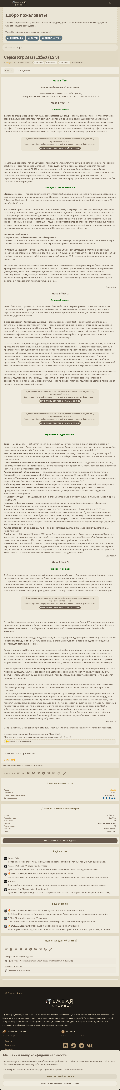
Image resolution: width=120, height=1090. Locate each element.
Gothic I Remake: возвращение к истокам (40, 873)
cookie (33, 1061)
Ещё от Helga (60, 903)
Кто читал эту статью (20, 753)
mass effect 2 (51, 62)
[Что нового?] (110, 3)
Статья (9, 70)
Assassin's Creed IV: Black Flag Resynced (27, 865)
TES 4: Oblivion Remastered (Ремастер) (27, 918)
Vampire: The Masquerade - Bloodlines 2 (28, 888)
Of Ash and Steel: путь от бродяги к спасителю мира (46, 910)
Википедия (111, 287)
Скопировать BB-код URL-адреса (18, 956)
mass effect (38, 62)
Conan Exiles (14, 858)
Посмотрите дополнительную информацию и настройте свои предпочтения (43, 1069)
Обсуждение (23, 70)
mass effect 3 (64, 62)
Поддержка (9, 1045)
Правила (8, 1041)
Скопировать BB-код (13, 966)
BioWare (112, 818)
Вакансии (8, 1049)
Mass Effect (111, 831)
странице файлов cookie (85, 144)
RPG (114, 815)
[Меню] (5, 3)
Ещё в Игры (60, 851)
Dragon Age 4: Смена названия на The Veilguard (43, 925)
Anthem (12, 881)
